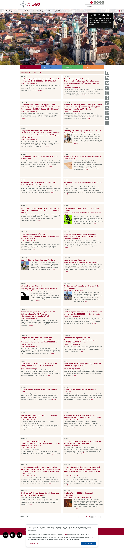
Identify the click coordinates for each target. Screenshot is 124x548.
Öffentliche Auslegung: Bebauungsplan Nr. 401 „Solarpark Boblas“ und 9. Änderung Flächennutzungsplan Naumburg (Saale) (38, 314)
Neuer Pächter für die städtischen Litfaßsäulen (38, 260)
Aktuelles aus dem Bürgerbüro (75, 260)
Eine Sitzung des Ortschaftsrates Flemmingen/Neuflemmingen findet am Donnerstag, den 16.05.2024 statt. (40, 236)
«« (79, 517)
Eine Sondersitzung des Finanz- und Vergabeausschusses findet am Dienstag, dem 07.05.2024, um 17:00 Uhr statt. (81, 340)
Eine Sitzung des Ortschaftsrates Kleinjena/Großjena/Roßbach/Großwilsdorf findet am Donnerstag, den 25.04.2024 (40, 443)
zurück (22, 520)
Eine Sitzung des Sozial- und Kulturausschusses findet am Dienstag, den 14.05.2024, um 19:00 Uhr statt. (83, 313)
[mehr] (40, 90)
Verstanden (88, 543)
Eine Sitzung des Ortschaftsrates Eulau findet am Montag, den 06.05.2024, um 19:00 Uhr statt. (39, 364)
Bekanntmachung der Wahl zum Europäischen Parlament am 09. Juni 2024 (38, 183)
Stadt (24, 67)
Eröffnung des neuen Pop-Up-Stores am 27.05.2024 (82, 131)
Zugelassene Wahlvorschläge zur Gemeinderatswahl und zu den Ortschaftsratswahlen (40, 494)
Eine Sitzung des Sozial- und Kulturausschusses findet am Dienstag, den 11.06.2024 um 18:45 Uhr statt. (40, 80)
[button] (19, 535)
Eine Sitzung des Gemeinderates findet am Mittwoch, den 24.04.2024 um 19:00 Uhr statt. (83, 442)
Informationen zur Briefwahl (31, 286)
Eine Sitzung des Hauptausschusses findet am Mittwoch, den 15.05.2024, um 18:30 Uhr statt (80, 235)
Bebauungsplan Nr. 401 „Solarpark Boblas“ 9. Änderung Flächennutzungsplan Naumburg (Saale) (82, 416)
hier (66, 534)
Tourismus (69, 67)
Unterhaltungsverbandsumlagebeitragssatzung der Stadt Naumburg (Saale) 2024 (82, 364)
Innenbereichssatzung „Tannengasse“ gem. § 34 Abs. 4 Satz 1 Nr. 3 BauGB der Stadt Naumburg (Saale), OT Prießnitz (40, 210)
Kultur (88, 67)
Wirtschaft (48, 67)
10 (95, 517)
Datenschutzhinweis (35, 543)
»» (102, 517)
